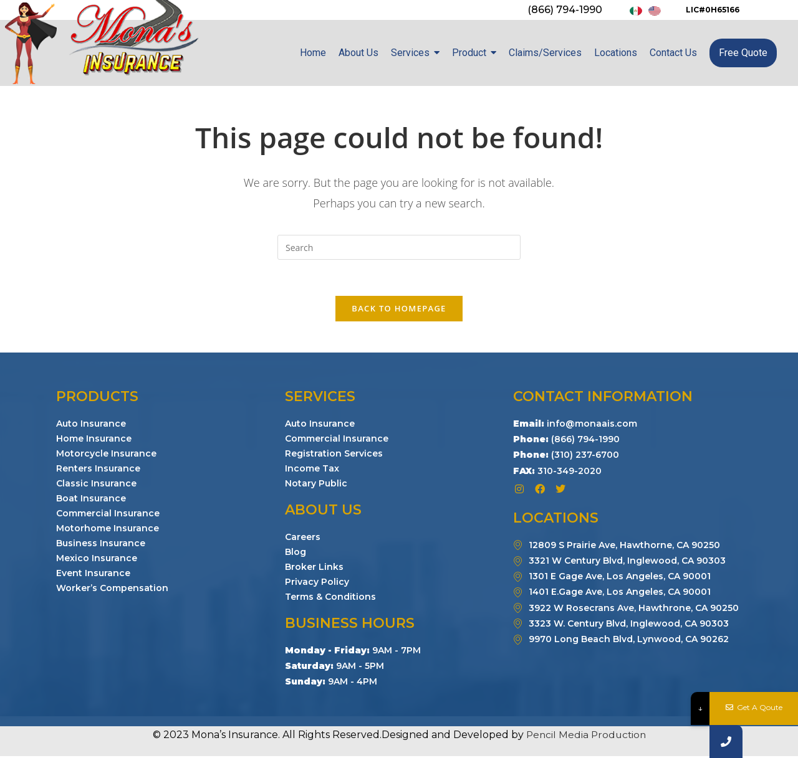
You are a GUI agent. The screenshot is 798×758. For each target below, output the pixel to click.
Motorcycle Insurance (106, 454)
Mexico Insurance (96, 559)
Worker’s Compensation (112, 589)
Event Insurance (93, 574)
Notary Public (316, 484)
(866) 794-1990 (564, 10)
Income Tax (312, 469)
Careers (302, 538)
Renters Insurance (98, 469)
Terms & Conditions (330, 598)
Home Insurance (94, 439)
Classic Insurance (96, 484)
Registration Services (334, 454)
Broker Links (314, 568)
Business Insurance (100, 544)
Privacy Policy (317, 583)
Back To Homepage (399, 309)
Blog (295, 553)
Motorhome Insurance (107, 529)
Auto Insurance (91, 424)
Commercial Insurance (108, 514)
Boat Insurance (91, 499)
